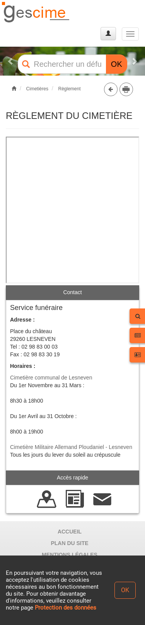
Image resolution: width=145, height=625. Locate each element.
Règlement (69, 88)
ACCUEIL (70, 531)
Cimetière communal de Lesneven (51, 377)
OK (116, 64)
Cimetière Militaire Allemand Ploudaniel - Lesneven (71, 447)
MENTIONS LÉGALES (69, 555)
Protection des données (65, 607)
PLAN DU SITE (69, 543)
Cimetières (37, 88)
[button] (11, 61)
